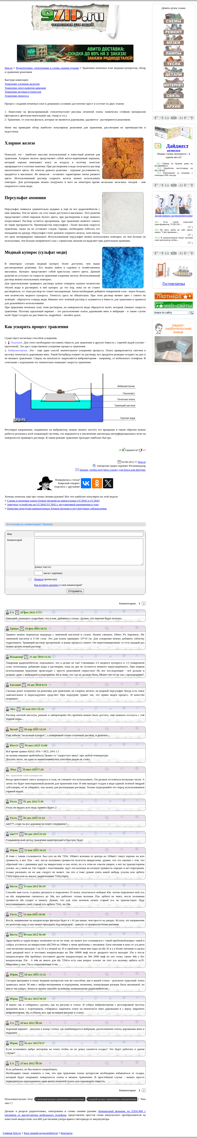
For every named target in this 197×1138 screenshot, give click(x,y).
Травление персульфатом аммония (25, 87)
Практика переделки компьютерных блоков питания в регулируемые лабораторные (57, 508)
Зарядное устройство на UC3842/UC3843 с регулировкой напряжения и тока (52, 504)
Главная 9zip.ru (12, 1133)
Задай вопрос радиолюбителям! (174, 214)
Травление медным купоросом (23, 91)
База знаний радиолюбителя (41, 1133)
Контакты (66, 1133)
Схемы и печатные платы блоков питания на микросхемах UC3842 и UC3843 (53, 500)
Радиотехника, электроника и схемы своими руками (47, 67)
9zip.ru (8, 67)
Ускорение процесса (17, 95)
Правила (38, 584)
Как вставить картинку (46, 590)
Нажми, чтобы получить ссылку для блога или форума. (113, 469)
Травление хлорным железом (22, 83)
